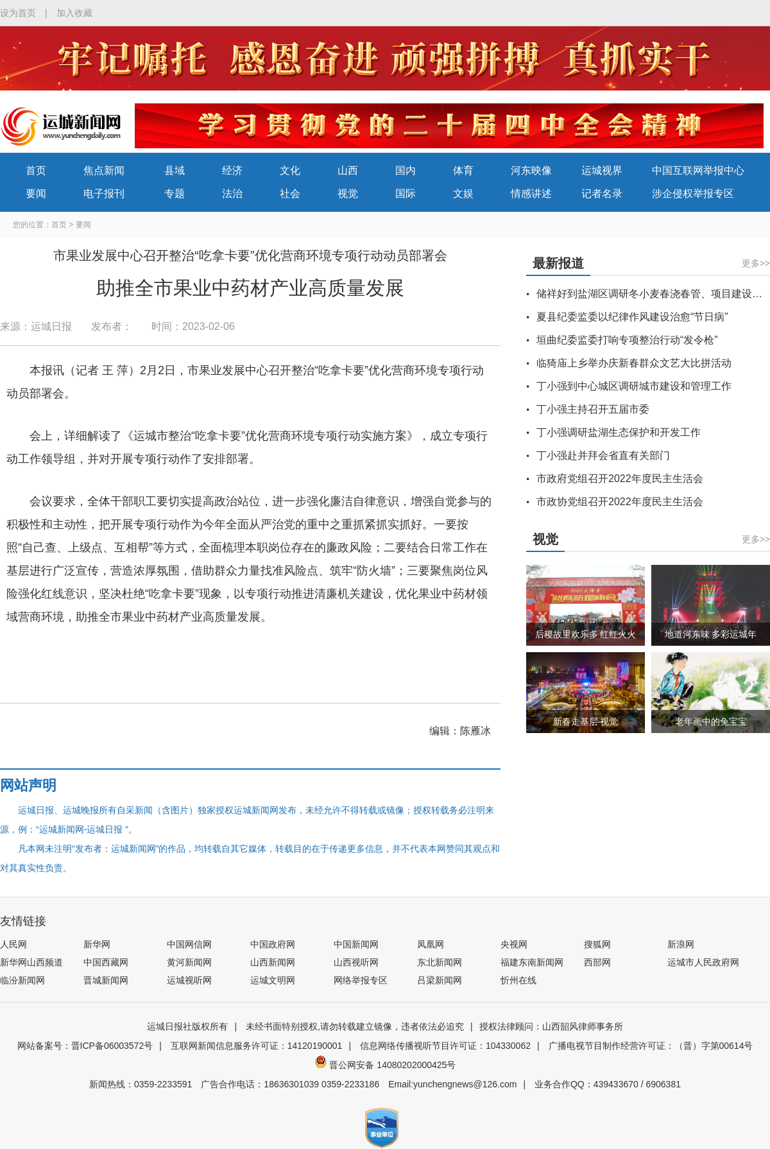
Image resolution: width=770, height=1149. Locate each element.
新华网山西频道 (31, 962)
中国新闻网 (356, 944)
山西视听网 (356, 962)
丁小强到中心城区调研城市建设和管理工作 (634, 386)
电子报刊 (103, 193)
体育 (463, 170)
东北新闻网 (439, 962)
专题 (174, 193)
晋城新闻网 (105, 980)
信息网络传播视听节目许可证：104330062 (445, 1046)
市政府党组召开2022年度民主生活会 (619, 478)
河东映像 (531, 170)
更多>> (756, 263)
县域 (174, 170)
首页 (36, 170)
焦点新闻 (103, 170)
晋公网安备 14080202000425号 (385, 1065)
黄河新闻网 (189, 962)
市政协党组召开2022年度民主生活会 (619, 501)
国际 (405, 193)
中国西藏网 (105, 962)
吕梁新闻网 (439, 980)
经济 (232, 170)
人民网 (13, 944)
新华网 (96, 944)
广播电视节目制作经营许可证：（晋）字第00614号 (651, 1046)
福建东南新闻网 (532, 962)
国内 (405, 170)
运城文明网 (272, 980)
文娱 (463, 193)
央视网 (514, 944)
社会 (290, 193)
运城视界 (601, 170)
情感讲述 (531, 193)
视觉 (348, 193)
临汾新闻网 (22, 980)
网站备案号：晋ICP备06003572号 (85, 1046)
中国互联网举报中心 (698, 170)
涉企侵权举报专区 (693, 193)
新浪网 (680, 944)
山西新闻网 (272, 962)
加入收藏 (74, 13)
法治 (232, 193)
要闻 (36, 193)
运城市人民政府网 (703, 962)
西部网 (597, 962)
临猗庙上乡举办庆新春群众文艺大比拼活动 (634, 363)
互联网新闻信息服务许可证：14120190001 (257, 1046)
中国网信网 (189, 944)
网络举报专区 (361, 980)
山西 (348, 170)
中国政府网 (272, 944)
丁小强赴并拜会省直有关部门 (603, 455)
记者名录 (601, 193)
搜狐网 (597, 944)
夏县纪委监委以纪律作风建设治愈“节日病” (632, 316)
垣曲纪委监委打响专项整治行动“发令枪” (627, 339)
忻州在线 (518, 980)
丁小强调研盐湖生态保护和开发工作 (618, 432)
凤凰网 (430, 944)
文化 (290, 170)
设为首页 (18, 13)
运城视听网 (189, 980)
